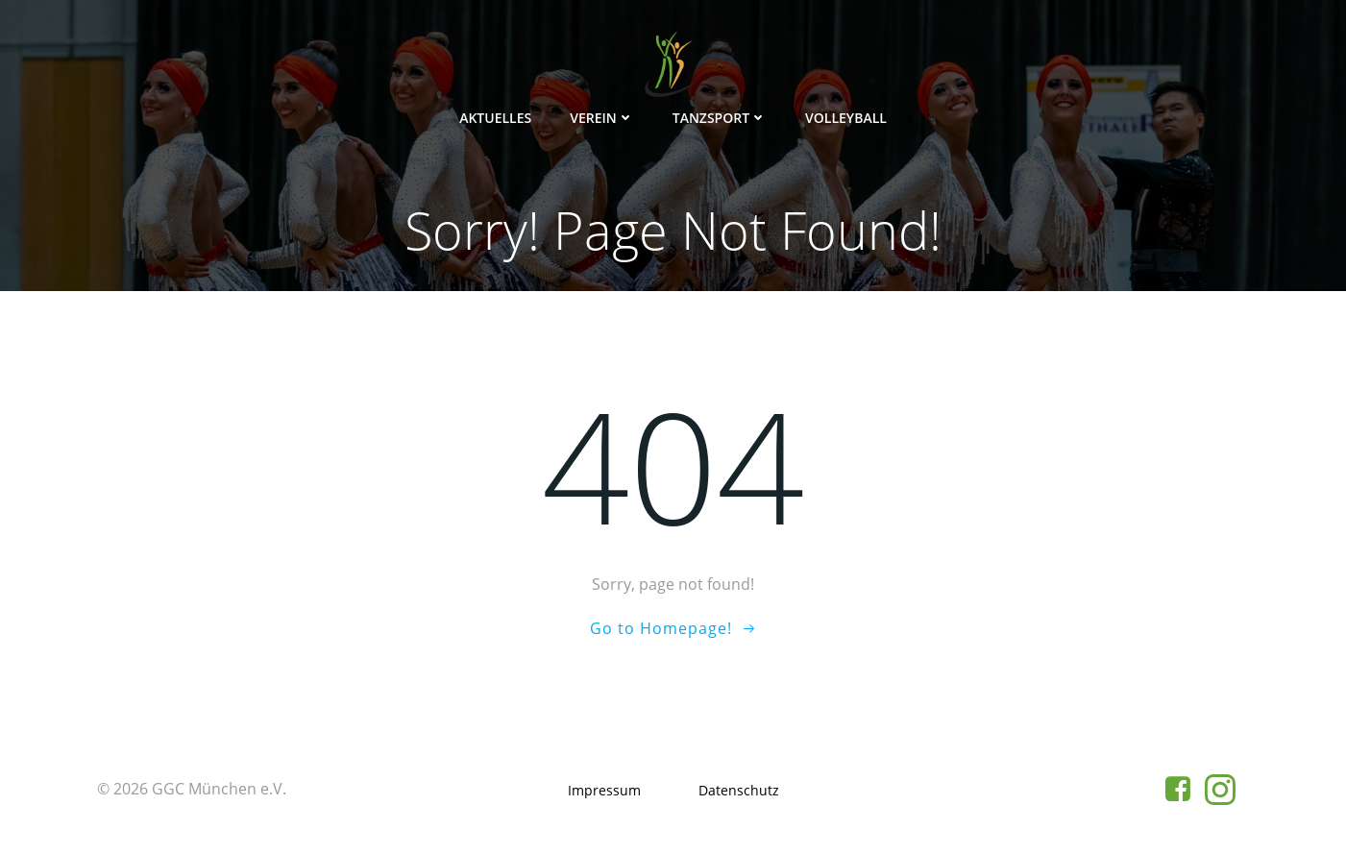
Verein (602, 118)
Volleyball (846, 118)
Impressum (604, 790)
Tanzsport (720, 118)
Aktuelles (495, 118)
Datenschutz (738, 790)
